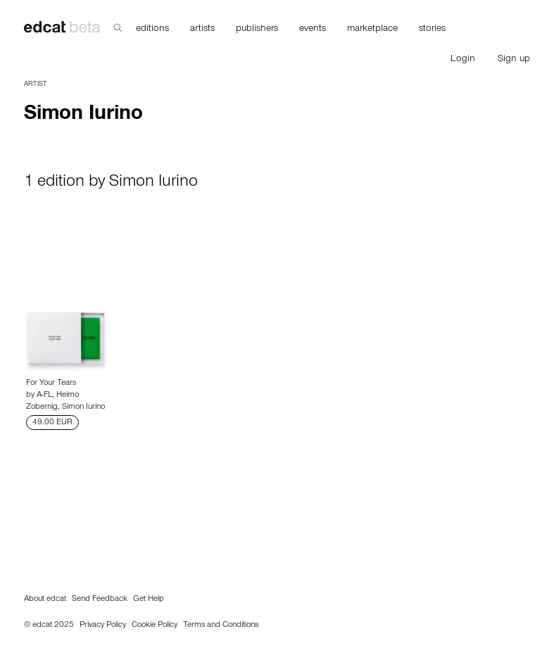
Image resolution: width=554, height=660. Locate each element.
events (312, 29)
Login (463, 60)
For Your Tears (51, 383)
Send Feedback (99, 599)
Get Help (148, 599)
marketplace (372, 29)
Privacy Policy (103, 625)
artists (202, 29)
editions (152, 29)
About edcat (45, 599)
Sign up (514, 60)
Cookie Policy (154, 625)
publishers (257, 29)
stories (432, 29)
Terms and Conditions (220, 625)
